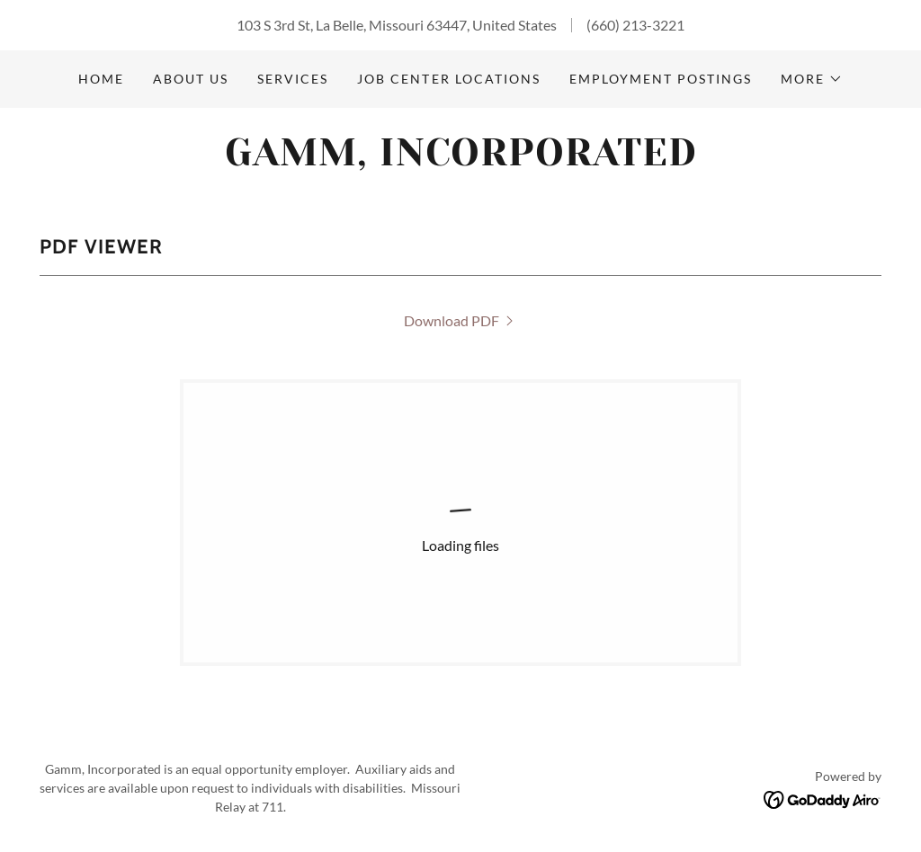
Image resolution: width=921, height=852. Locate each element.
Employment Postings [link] (660, 78)
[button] (812, 79)
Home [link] (101, 78)
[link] (460, 159)
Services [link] (292, 78)
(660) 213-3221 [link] (635, 24)
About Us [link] (190, 78)
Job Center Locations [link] (448, 78)
